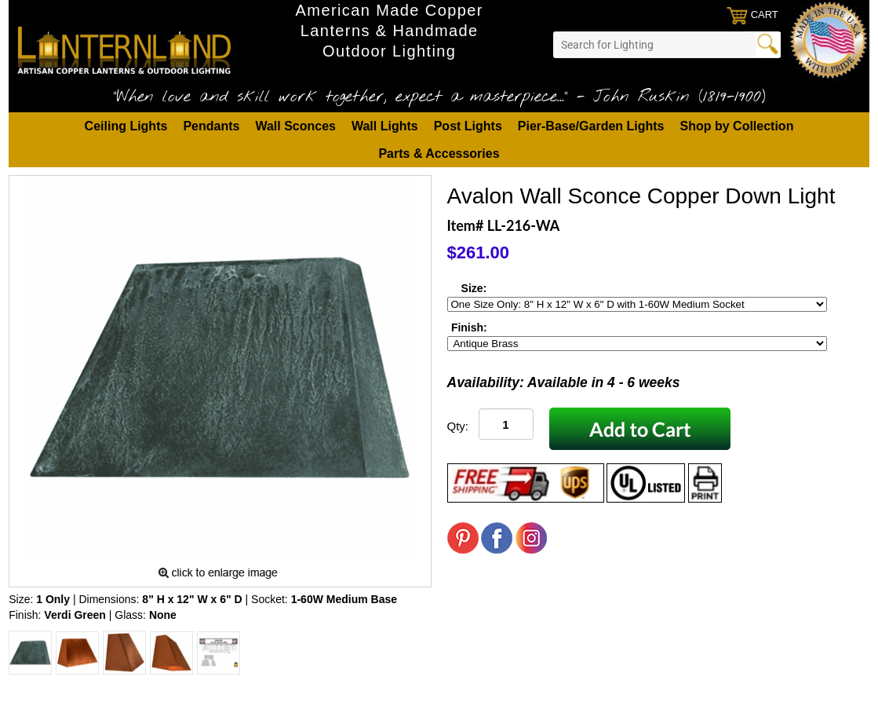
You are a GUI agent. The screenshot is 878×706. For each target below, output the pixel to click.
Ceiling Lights (126, 126)
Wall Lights (385, 126)
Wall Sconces (295, 126)
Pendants (211, 126)
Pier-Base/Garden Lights (591, 126)
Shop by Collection (737, 126)
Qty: (458, 426)
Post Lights (468, 126)
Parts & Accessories (438, 153)
